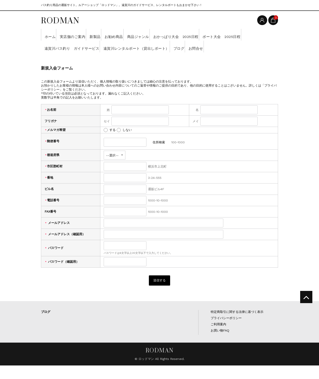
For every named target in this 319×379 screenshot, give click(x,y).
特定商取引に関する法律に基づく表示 (237, 325)
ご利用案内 (218, 338)
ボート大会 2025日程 (66, 46)
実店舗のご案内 (80, 34)
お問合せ (53, 58)
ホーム (52, 34)
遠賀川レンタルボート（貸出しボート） (198, 46)
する (110, 141)
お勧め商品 (135, 34)
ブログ (248, 46)
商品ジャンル (165, 34)
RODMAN (60, 20)
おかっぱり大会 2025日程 (211, 34)
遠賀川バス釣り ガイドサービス (124, 46)
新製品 (110, 34)
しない (124, 141)
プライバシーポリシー (226, 331)
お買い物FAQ (220, 344)
